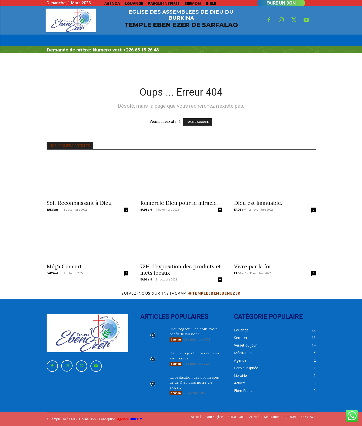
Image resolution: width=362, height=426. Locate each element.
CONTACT (308, 417)
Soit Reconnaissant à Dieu (79, 203)
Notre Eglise (214, 417)
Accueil (196, 417)
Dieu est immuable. (258, 203)
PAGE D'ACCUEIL (198, 122)
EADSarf (52, 209)
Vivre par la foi (252, 266)
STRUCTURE (236, 417)
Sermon (176, 339)
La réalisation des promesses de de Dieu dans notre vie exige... (194, 382)
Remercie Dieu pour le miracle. (179, 203)
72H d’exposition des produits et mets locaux (180, 269)
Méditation (272, 417)
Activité (254, 417)
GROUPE (290, 417)
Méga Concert (64, 266)
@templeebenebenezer (214, 293)
